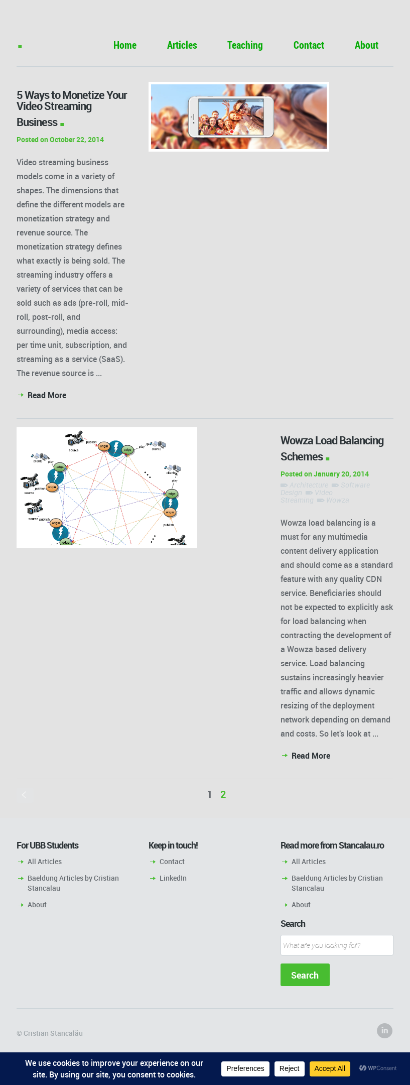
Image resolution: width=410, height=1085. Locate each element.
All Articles (45, 861)
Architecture (309, 485)
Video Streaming (307, 496)
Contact (309, 45)
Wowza (337, 500)
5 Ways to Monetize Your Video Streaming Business (72, 108)
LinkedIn (173, 878)
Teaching (245, 45)
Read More (47, 395)
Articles (182, 45)
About (366, 45)
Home (124, 45)
